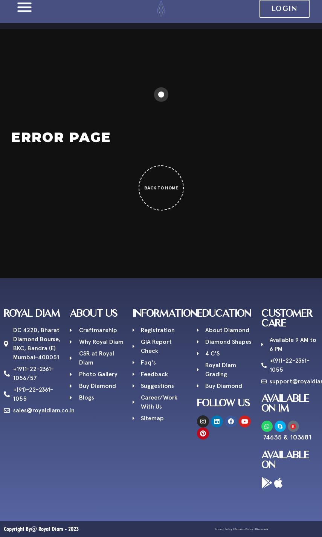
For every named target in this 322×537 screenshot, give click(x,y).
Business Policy (243, 529)
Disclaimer (254, 529)
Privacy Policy (229, 529)
